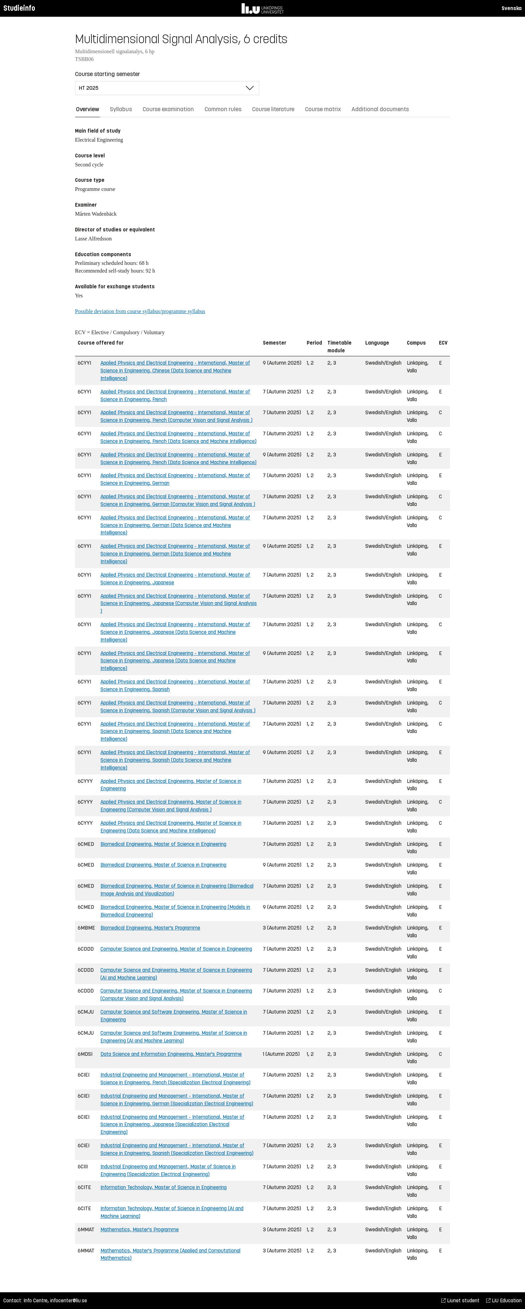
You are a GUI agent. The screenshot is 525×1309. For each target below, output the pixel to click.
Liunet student (460, 1300)
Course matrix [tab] (323, 109)
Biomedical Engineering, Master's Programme (150, 928)
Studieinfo (19, 8)
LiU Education (504, 1300)
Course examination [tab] (168, 109)
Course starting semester (107, 74)
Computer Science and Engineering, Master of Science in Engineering (176, 949)
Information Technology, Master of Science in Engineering (163, 1187)
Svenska (512, 8)
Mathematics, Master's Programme (139, 1229)
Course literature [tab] (273, 109)
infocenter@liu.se (68, 1300)
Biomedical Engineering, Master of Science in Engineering (163, 844)
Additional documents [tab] (380, 109)
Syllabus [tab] (121, 109)
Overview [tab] (87, 109)
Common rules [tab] (223, 109)
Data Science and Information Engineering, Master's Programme (171, 1054)
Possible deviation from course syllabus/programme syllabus (140, 311)
